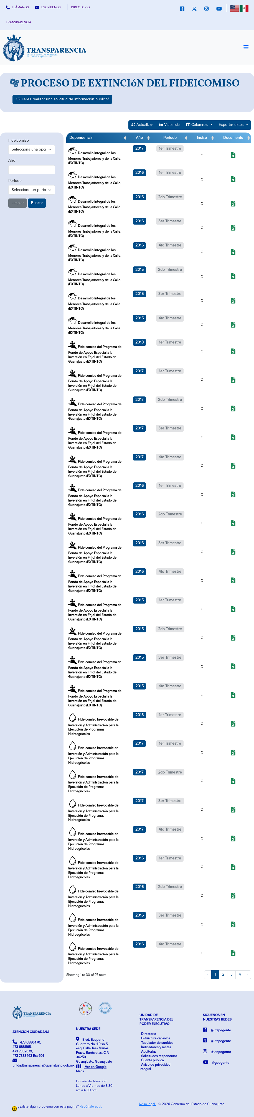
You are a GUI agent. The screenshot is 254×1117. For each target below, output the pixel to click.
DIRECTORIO (80, 7)
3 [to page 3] (231, 974)
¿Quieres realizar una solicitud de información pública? (62, 99)
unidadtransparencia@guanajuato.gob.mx (31, 1062)
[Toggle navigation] (245, 47)
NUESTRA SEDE (88, 1029)
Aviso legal (147, 1104)
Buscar (37, 203)
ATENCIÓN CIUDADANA (30, 1032)
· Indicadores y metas (155, 1047)
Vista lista (169, 125)
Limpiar (18, 203)
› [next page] (247, 974)
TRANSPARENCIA (18, 22)
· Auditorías (147, 1052)
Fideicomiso (18, 141)
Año (11, 160)
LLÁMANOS (17, 7)
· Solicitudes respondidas (158, 1056)
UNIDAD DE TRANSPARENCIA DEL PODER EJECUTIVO (156, 1019)
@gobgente (216, 1062)
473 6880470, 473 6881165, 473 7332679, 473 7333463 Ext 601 (28, 1049)
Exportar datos (232, 125)
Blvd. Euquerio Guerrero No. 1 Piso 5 (94, 1055)
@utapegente (217, 1029)
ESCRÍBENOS (48, 7)
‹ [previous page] (208, 974)
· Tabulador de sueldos (156, 1043)
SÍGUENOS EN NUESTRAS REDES (217, 1017)
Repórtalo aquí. (91, 1106)
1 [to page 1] (215, 974)
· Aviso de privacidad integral (154, 1067)
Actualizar (142, 125)
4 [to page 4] (240, 974)
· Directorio (147, 1034)
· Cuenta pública (151, 1060)
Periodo (15, 181)
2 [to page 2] (223, 974)
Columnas (197, 125)
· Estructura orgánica (154, 1038)
